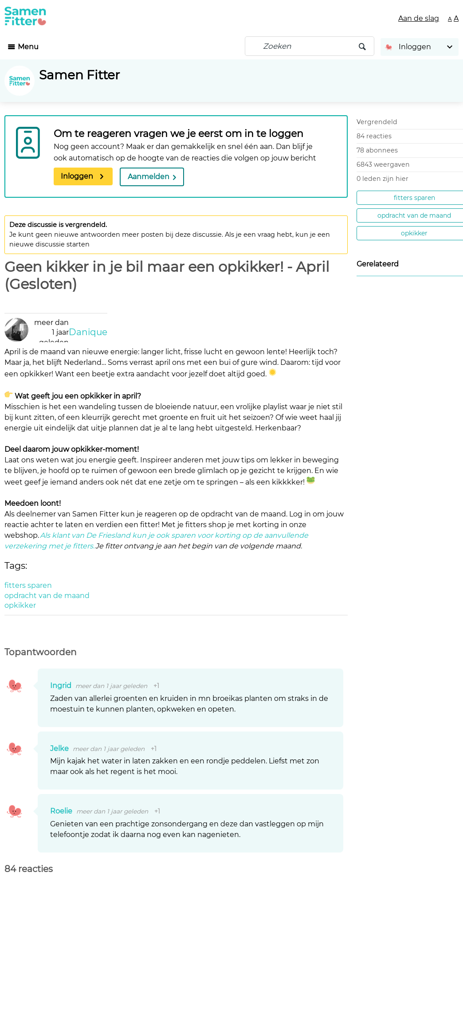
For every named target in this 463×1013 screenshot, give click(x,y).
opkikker (414, 233)
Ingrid (61, 685)
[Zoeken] (309, 46)
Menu (28, 47)
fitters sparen (414, 198)
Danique (88, 332)
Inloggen (77, 176)
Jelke (60, 748)
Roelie (62, 811)
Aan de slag (418, 18)
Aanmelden (148, 176)
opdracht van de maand (414, 215)
